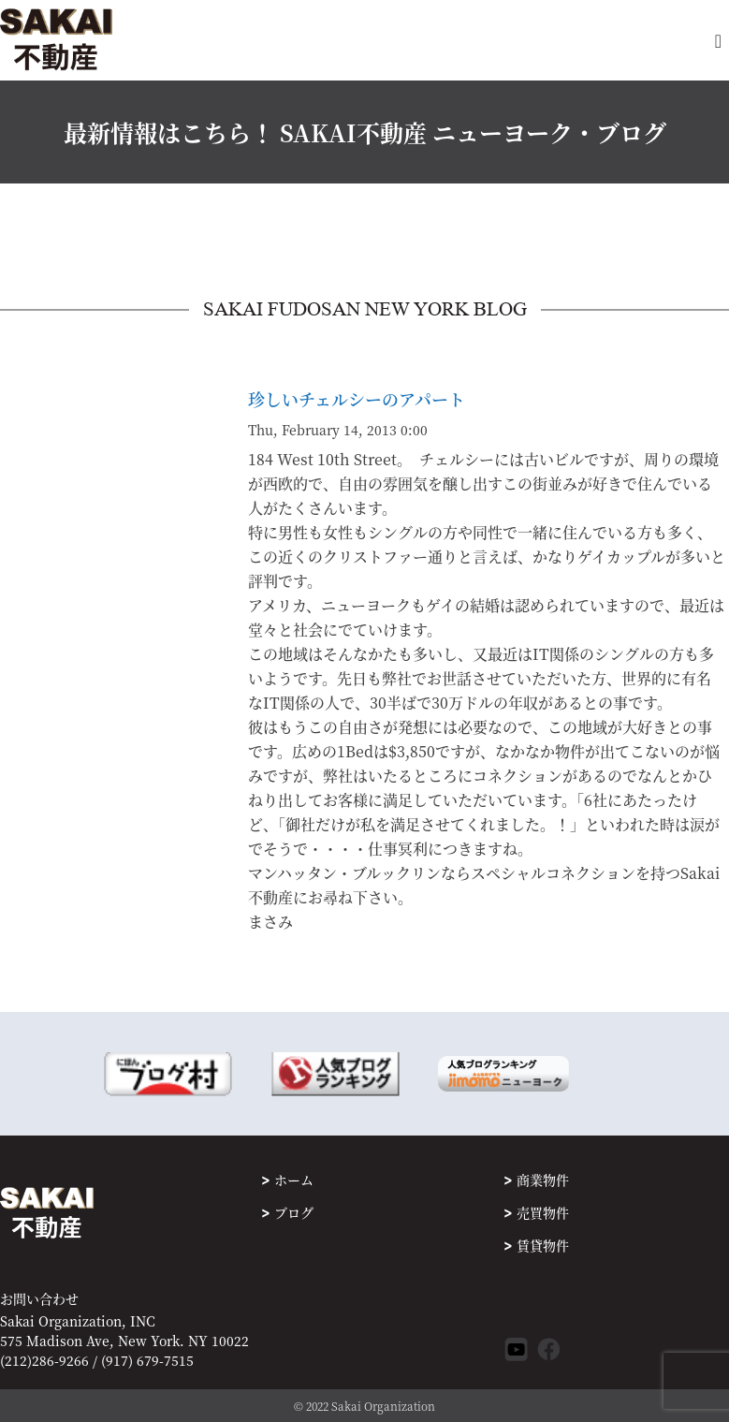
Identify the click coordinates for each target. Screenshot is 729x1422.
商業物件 (543, 1179)
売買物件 (543, 1212)
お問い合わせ (39, 1299)
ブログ (293, 1212)
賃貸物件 (543, 1245)
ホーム (293, 1179)
